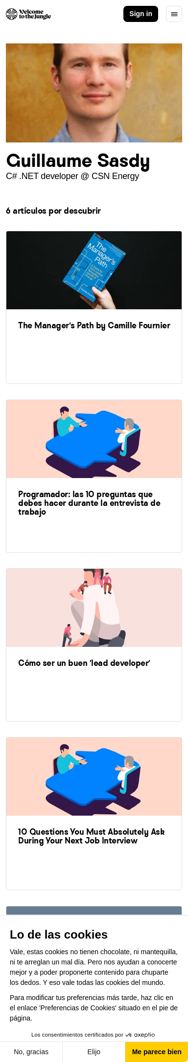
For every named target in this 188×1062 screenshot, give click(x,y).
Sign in (140, 14)
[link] (94, 306)
